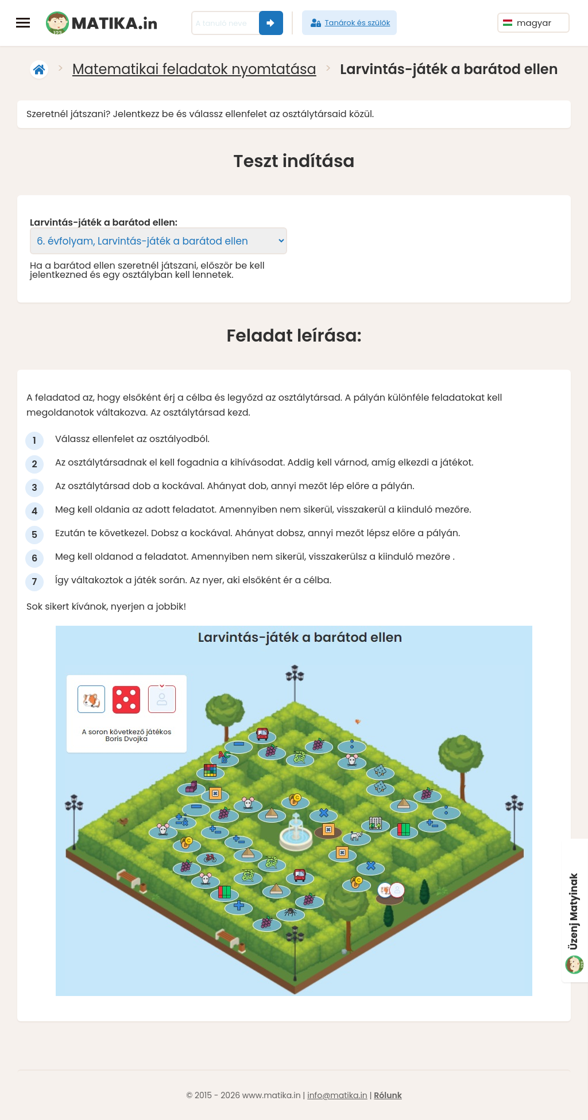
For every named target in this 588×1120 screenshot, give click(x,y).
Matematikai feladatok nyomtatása (194, 69)
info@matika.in (337, 1095)
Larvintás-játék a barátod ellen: (103, 222)
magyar (527, 23)
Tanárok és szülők (349, 23)
